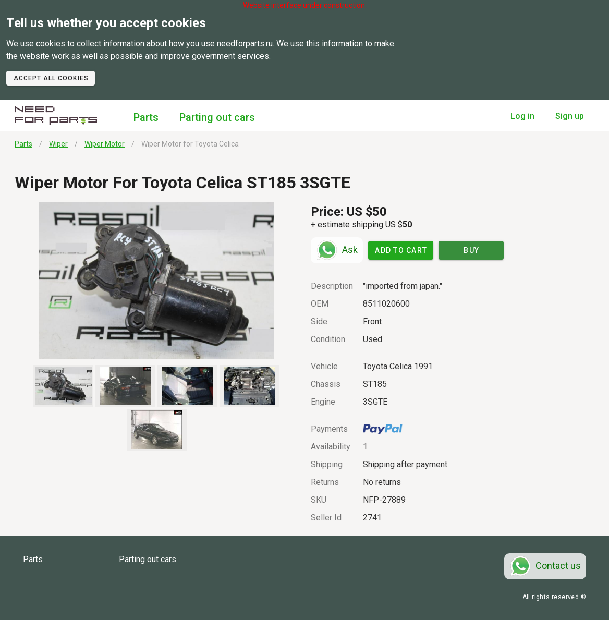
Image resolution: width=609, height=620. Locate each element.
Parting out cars (217, 117)
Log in (522, 116)
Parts (146, 117)
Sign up (569, 116)
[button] (156, 280)
